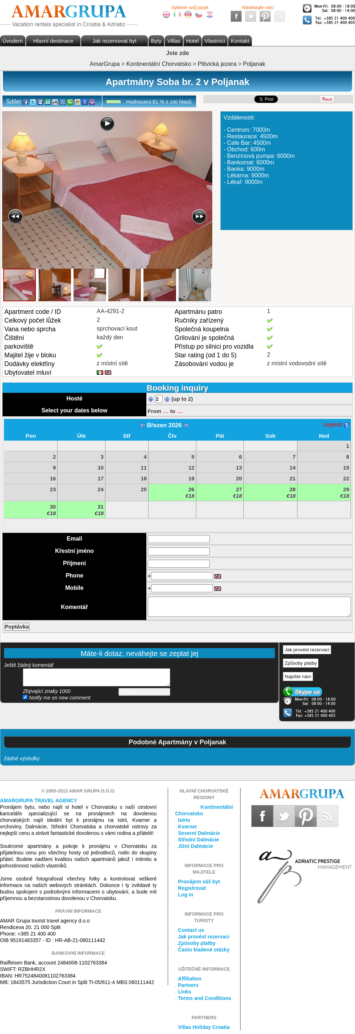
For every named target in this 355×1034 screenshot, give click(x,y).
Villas (173, 41)
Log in (185, 895)
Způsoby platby (301, 663)
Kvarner (187, 826)
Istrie (184, 820)
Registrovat (192, 888)
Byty (156, 41)
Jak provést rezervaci (307, 649)
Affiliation (189, 979)
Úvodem (13, 41)
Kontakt (240, 41)
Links (184, 992)
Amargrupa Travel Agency (38, 800)
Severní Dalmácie (199, 833)
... (165, 411)
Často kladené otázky (203, 950)
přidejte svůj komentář (96, 677)
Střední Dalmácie (198, 839)
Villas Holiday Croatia (204, 1027)
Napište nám (298, 676)
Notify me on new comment (57, 698)
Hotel (192, 41)
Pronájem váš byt (199, 881)
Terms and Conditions (204, 998)
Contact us (191, 930)
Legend (336, 424)
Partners (188, 985)
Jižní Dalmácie (195, 846)
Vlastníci (215, 41)
